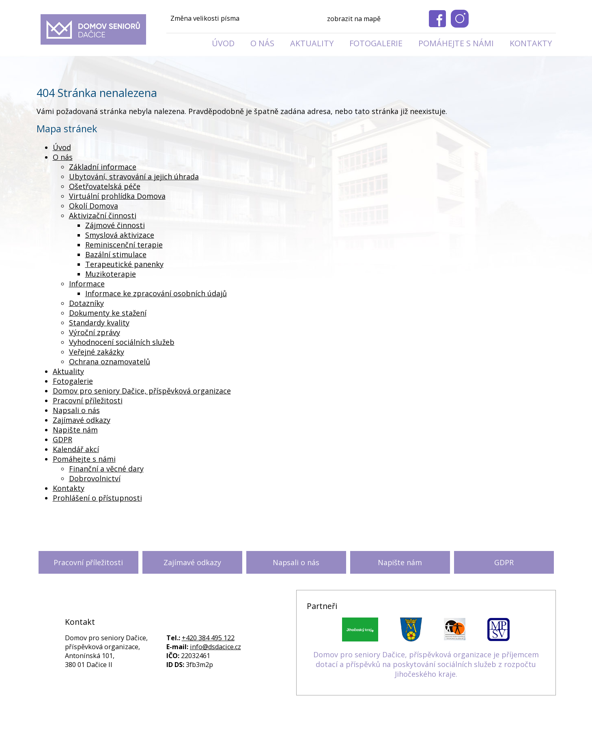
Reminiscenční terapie (124, 245)
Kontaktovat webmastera (347, 718)
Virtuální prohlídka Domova (117, 196)
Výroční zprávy (94, 332)
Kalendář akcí (76, 449)
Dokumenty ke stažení (107, 313)
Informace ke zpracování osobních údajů (156, 293)
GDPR (62, 439)
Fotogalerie (376, 43)
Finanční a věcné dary (106, 468)
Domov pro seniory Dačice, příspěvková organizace (142, 391)
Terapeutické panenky (124, 264)
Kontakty (531, 43)
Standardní (267, 19)
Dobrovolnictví (95, 478)
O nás (262, 43)
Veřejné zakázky (96, 352)
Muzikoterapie (110, 274)
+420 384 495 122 (208, 637)
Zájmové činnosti (115, 225)
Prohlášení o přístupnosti (97, 498)
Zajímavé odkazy (81, 420)
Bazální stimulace (115, 254)
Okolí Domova (93, 206)
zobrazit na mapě (354, 18)
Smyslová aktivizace (119, 235)
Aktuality (312, 43)
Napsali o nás (76, 410)
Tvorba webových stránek (283, 727)
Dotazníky (86, 303)
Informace (87, 283)
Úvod (223, 43)
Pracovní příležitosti (88, 400)
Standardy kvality (99, 322)
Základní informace (102, 167)
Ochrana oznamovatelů (109, 361)
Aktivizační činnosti (102, 215)
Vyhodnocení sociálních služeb (121, 342)
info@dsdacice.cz (215, 646)
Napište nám (75, 430)
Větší (284, 19)
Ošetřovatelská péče (104, 186)
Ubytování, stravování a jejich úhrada (134, 176)
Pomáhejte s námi (456, 43)
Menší (251, 19)
